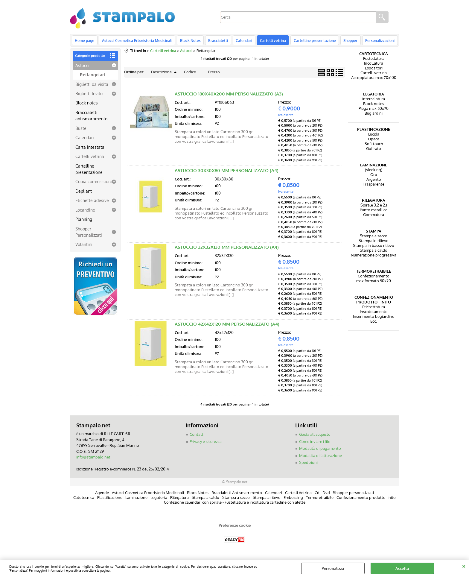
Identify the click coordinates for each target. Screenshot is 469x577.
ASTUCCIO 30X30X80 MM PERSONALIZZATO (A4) (226, 172)
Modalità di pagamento (320, 450)
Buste (80, 130)
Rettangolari (92, 76)
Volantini (83, 246)
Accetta (402, 568)
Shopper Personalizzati (88, 233)
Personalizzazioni (375, 41)
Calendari (242, 41)
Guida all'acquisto (315, 436)
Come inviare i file (314, 443)
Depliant (83, 192)
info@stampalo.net (93, 458)
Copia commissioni (93, 183)
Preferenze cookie (235, 526)
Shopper (347, 41)
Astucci (82, 66)
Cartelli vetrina (270, 41)
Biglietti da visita (91, 85)
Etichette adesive (92, 202)
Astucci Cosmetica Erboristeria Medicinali (136, 41)
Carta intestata (89, 148)
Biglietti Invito (89, 95)
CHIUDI (464, 566)
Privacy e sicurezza (206, 443)
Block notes (86, 104)
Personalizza (333, 568)
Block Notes (189, 41)
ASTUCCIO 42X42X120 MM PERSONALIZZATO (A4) (227, 326)
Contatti (197, 436)
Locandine (85, 211)
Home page (84, 41)
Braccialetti (216, 41)
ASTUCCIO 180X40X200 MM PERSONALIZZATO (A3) (229, 95)
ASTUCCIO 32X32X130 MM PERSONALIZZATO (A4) (227, 249)
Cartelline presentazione (311, 41)
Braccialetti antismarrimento (91, 117)
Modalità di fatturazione (320, 457)
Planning (83, 221)
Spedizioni (308, 464)
